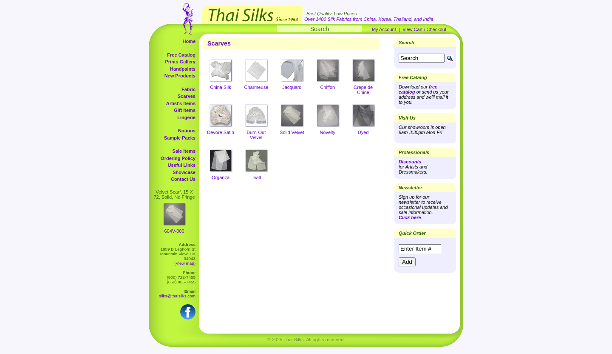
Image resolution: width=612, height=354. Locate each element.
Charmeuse (256, 87)
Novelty (327, 132)
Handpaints (183, 68)
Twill (256, 177)
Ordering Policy (178, 158)
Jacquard (291, 87)
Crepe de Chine (363, 90)
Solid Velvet (292, 132)
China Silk (220, 87)
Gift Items (185, 110)
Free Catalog (181, 54)
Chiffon (327, 87)
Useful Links (182, 165)
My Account (384, 29)
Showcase (184, 172)
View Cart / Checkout (424, 29)
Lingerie (186, 117)
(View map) (185, 263)
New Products (180, 75)
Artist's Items (181, 103)
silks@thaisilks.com (177, 296)
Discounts (410, 161)
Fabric (188, 89)
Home (189, 41)
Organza (221, 177)
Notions (187, 130)
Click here (410, 217)
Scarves (187, 96)
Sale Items (184, 151)
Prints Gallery (180, 61)
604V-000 (174, 231)
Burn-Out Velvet (256, 135)
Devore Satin (220, 132)
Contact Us (183, 179)
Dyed (363, 132)
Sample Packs (180, 137)
